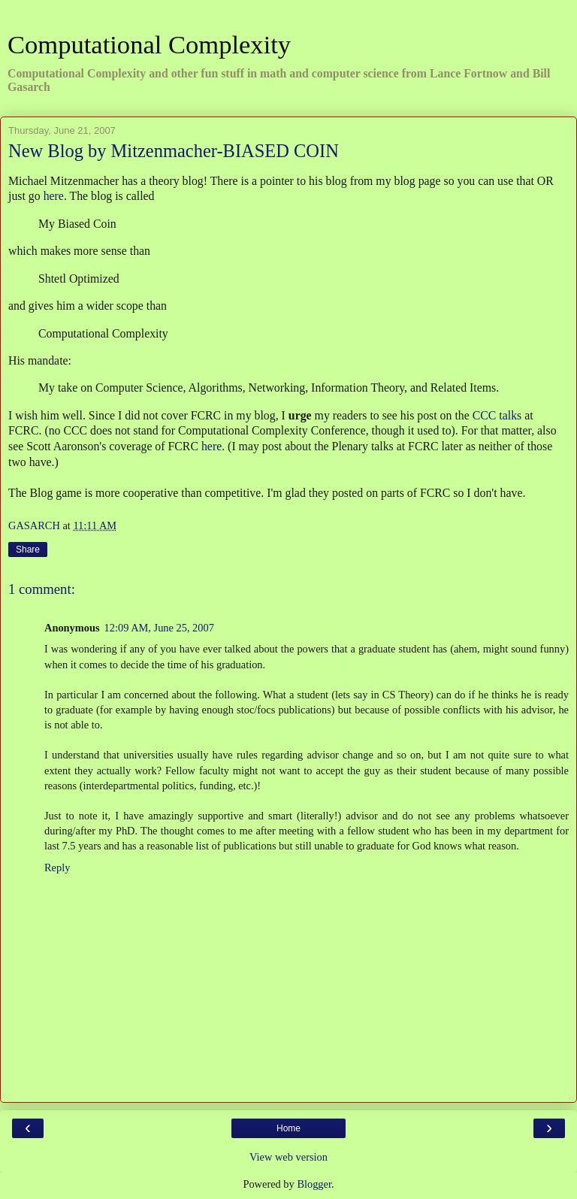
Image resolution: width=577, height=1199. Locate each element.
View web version (288, 1157)
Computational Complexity (149, 44)
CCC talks (497, 415)
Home (288, 1128)
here (54, 195)
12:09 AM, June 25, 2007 (159, 628)
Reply (57, 867)
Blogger (314, 1184)
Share (28, 549)
